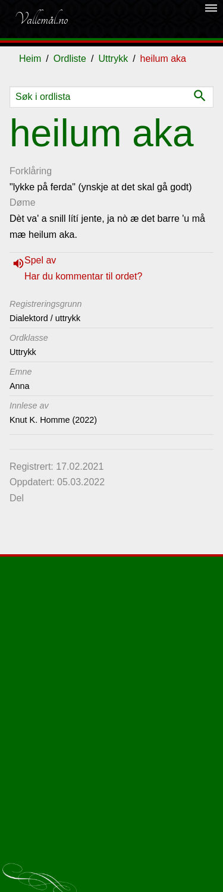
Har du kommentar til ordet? (83, 276)
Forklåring (31, 171)
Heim (30, 59)
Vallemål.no (41, 19)
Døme (23, 202)
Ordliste (70, 59)
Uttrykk (113, 59)
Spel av (40, 260)
